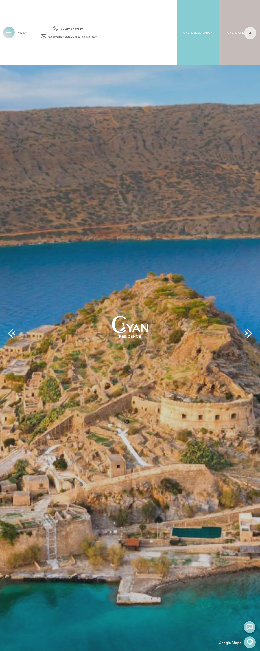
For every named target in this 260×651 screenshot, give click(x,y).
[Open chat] (249, 627)
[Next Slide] (248, 333)
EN (250, 33)
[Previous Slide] (11, 333)
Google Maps (237, 642)
